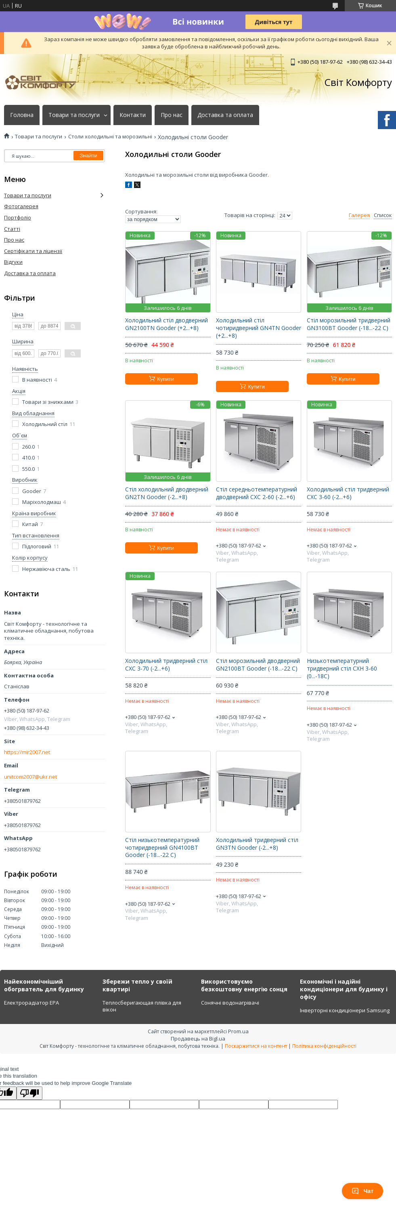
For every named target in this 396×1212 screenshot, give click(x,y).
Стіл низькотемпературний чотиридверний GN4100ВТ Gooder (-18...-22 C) (162, 847)
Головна (22, 115)
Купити (165, 379)
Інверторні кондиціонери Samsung (345, 1010)
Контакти (132, 115)
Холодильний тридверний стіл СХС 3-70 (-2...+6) (166, 664)
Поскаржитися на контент (256, 1046)
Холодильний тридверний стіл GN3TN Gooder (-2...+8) (257, 843)
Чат (362, 1191)
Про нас (171, 115)
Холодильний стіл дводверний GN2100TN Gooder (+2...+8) (166, 324)
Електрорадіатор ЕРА (31, 1002)
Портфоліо (17, 217)
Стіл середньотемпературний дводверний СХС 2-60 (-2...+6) (256, 493)
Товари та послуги (74, 115)
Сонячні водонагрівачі (230, 1002)
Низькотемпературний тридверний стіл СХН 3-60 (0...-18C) (342, 668)
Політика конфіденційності (324, 1046)
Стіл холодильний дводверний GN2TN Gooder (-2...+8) (166, 493)
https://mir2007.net (27, 752)
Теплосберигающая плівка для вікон (142, 1006)
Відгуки (13, 261)
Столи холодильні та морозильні (110, 136)
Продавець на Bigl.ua (198, 1038)
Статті (12, 228)
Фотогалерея (21, 206)
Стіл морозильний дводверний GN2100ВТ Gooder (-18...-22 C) (258, 664)
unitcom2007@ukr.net (30, 776)
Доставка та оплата (225, 115)
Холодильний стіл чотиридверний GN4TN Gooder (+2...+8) (258, 328)
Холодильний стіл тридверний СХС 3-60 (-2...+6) (348, 493)
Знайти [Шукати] (88, 156)
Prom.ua (238, 1031)
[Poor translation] (29, 1093)
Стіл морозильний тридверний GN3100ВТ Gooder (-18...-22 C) (348, 324)
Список (383, 215)
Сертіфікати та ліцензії (33, 251)
